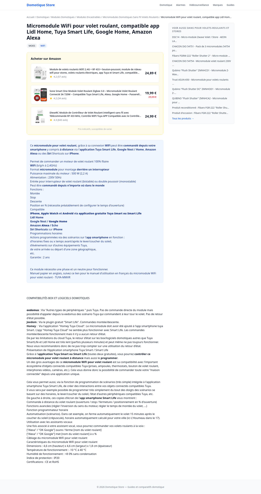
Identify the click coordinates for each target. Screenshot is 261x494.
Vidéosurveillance (199, 4)
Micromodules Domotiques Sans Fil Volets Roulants (131, 17)
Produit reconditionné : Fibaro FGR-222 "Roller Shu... (200, 107)
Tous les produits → (183, 118)
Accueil (30, 17)
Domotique (166, 4)
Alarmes (180, 4)
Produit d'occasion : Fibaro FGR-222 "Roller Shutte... (200, 113)
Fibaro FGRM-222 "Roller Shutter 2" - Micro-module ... (201, 55)
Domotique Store (41, 5)
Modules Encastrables (89, 17)
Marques (218, 4)
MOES (32, 45)
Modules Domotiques (63, 17)
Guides (230, 4)
